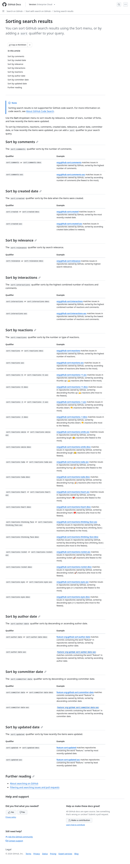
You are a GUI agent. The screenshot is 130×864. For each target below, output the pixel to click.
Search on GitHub (15, 11)
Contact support (14, 840)
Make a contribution (79, 820)
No (22, 812)
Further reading (20, 776)
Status (45, 853)
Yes (11, 812)
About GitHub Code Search (40, 111)
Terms (28, 853)
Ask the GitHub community (19, 836)
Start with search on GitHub (38, 11)
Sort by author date (23, 616)
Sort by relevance (21, 240)
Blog (76, 853)
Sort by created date (24, 191)
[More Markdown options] (29, 45)
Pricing (53, 853)
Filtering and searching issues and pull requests (34, 787)
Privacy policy (11, 817)
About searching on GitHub (24, 783)
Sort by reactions (21, 330)
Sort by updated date (24, 727)
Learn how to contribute (75, 825)
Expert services (65, 853)
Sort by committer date (26, 671)
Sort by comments (22, 141)
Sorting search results (63, 11)
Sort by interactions (23, 277)
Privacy (36, 853)
